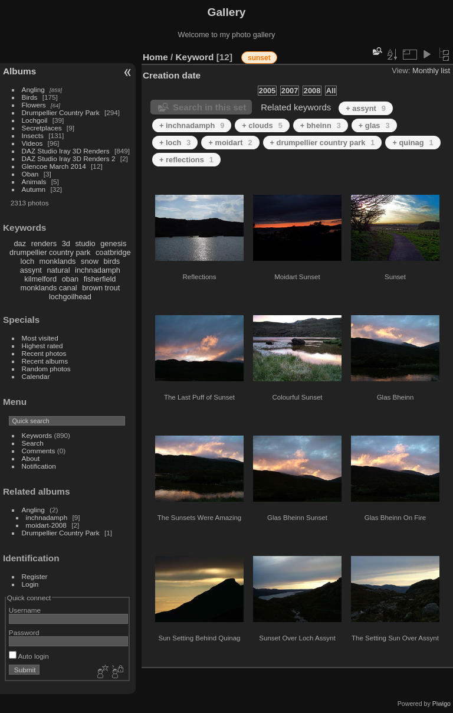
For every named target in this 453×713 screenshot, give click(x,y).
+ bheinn (320, 125)
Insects (33, 135)
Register (35, 576)
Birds (30, 97)
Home (155, 57)
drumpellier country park (49, 252)
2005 (267, 90)
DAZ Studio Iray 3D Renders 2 (69, 158)
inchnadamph (97, 270)
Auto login (29, 656)
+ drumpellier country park (322, 142)
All (331, 90)
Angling (33, 89)
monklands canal (49, 287)
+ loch (175, 142)
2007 (289, 90)
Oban (30, 174)
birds (111, 261)
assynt (31, 270)
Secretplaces (42, 128)
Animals (34, 181)
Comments (38, 450)
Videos (32, 143)
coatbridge (113, 252)
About (31, 458)
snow (90, 261)
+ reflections (186, 159)
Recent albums (45, 361)
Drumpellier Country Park (61, 112)
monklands (58, 261)
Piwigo (441, 703)
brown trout (101, 287)
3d (66, 243)
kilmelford (40, 278)
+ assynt (366, 108)
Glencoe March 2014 (54, 166)
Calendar (36, 376)
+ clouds (262, 125)
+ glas (374, 125)
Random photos (46, 368)
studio (85, 243)
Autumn (34, 189)
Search (33, 443)
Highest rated (42, 345)
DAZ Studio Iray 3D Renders (66, 151)
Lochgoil (35, 120)
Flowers (34, 105)
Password (24, 632)
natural (58, 270)
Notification (39, 466)
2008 (312, 90)
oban (70, 278)
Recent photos (44, 353)
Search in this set (209, 107)
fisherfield (100, 278)
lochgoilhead (70, 296)
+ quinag (412, 142)
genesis (113, 243)
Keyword (195, 57)
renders (44, 243)
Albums (19, 71)
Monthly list (431, 70)
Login (30, 584)
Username (25, 610)
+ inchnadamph (191, 125)
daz (20, 243)
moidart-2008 (46, 525)
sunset (259, 58)
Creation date (172, 75)
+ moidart (230, 142)
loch (27, 261)
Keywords (37, 435)
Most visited (40, 338)
